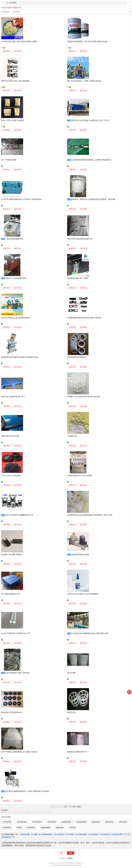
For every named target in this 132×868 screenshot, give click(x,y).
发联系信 (6, 51)
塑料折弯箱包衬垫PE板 (10, 436)
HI (18, 812)
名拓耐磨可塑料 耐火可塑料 (77, 278)
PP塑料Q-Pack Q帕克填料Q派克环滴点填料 (83, 397)
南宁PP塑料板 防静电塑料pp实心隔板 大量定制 (19, 752)
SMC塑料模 (7, 822)
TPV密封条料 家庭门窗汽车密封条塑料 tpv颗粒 (19, 42)
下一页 (72, 806)
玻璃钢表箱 (96, 822)
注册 (70, 853)
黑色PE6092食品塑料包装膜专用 (79, 239)
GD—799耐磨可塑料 (8, 160)
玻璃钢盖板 (31, 827)
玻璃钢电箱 (7, 827)
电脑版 (70, 858)
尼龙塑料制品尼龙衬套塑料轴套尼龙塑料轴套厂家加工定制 (89, 515)
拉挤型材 (72, 827)
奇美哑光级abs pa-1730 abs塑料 (79, 476)
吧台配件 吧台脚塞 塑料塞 (11, 555)
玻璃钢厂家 (72, 834)
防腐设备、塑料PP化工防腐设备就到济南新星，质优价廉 (93, 199)
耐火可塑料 (71, 673)
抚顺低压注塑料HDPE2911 (77, 752)
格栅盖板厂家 (107, 834)
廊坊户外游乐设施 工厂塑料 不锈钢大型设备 (84, 81)
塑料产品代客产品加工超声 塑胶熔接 (15, 81)
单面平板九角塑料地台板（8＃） (14, 397)
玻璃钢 (19, 827)
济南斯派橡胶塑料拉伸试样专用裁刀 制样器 (84, 318)
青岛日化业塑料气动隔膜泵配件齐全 (19, 515)
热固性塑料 (60, 827)
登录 (61, 853)
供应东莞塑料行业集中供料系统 (17, 673)
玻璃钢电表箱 (66, 822)
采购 (129, 692)
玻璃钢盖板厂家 (83, 834)
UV (43, 812)
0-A (2, 812)
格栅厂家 (37, 834)
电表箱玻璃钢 (81, 822)
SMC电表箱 (52, 822)
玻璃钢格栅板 (45, 827)
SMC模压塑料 (21, 822)
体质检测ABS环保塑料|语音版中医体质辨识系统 (19, 357)
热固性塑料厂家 (120, 834)
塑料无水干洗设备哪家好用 (15, 278)
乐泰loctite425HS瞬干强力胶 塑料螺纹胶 (82, 594)
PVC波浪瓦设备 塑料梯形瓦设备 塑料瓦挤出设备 (89, 633)
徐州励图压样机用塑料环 (76, 357)
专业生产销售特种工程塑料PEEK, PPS (15, 633)
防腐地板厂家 (96, 834)
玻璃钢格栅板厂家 (48, 834)
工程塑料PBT (72, 436)
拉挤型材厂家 (61, 834)
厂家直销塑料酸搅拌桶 (14, 239)
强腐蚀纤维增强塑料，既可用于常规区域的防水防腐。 (88, 42)
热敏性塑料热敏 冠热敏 (80, 555)
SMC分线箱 (123, 822)
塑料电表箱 (109, 822)
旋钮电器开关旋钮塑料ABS (11, 712)
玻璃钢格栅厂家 (26, 834)
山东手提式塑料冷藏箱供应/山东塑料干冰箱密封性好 (21, 199)
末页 (79, 806)
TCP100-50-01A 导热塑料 (11, 476)
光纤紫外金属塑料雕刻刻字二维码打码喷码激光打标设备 (27, 791)
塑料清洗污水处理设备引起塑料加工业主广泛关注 (90, 120)
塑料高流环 (71, 712)
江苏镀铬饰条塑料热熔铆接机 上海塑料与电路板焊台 (91, 160)
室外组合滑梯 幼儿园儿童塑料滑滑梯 (15, 318)
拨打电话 (17, 51)
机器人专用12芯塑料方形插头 (12, 120)
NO (29, 812)
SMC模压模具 (37, 822)
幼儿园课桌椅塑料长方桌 (10, 594)
